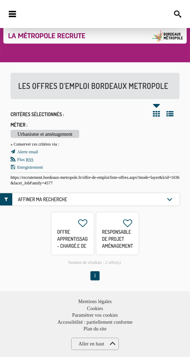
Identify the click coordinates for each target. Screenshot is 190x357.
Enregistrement (30, 167)
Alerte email (27, 151)
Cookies (95, 308)
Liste (170, 114)
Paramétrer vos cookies (95, 315)
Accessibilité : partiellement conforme (95, 322)
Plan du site (94, 328)
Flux (25, 159)
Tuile (156, 114)
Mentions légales (94, 301)
